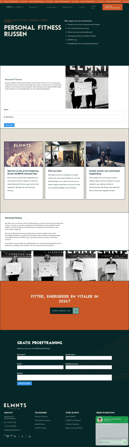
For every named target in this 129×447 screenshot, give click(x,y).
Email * (19, 364)
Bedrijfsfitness (68, 7)
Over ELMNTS (70, 416)
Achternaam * (71, 354)
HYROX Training (40, 428)
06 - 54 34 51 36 (10, 422)
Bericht (20, 373)
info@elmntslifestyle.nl (12, 430)
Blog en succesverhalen (74, 428)
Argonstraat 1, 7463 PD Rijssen (10, 417)
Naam (6, 110)
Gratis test (94, 7)
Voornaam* (21, 354)
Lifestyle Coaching (72, 424)
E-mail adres (8, 117)
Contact (82, 7)
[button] (18, 7)
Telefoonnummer (72, 364)
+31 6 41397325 (10, 426)
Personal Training (41, 416)
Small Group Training (42, 420)
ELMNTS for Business (73, 420)
